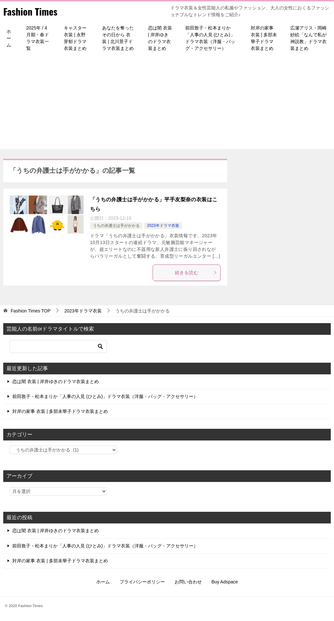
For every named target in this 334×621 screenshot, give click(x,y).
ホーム (8, 38)
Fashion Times (30, 11)
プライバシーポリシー (142, 581)
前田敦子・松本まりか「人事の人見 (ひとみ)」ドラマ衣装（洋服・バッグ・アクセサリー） (210, 38)
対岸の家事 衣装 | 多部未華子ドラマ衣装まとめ (264, 38)
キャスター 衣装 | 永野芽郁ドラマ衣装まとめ (75, 38)
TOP (31, 310)
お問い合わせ (188, 581)
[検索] (58, 346)
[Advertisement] (167, 103)
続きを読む (196, 272)
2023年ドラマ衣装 (163, 225)
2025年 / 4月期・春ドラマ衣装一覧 (37, 38)
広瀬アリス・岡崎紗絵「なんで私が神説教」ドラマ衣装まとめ (308, 38)
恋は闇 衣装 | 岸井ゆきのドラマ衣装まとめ (160, 38)
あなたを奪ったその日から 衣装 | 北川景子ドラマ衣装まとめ (118, 38)
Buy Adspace (225, 581)
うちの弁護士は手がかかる (116, 225)
